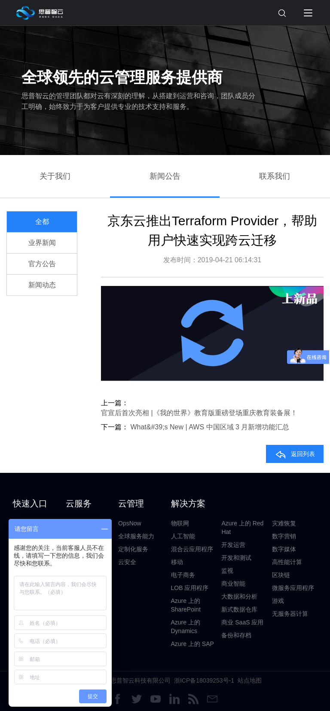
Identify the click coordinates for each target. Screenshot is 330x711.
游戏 (278, 600)
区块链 (281, 574)
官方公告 (42, 263)
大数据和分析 (239, 596)
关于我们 (55, 176)
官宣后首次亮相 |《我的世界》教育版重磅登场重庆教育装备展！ (199, 412)
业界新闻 (42, 242)
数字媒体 (284, 549)
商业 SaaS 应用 (242, 622)
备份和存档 (236, 635)
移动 (177, 562)
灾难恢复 (284, 523)
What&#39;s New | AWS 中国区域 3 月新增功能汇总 (209, 427)
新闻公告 (165, 176)
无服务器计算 (290, 613)
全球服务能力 (136, 536)
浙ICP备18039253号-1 (204, 680)
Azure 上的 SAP (192, 643)
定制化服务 (133, 549)
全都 (42, 221)
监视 (227, 570)
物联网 (180, 523)
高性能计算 (287, 562)
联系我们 (274, 176)
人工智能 (183, 536)
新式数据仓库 (239, 609)
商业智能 (233, 583)
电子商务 (183, 574)
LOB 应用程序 (190, 587)
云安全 (127, 562)
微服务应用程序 (293, 587)
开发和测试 (236, 557)
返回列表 (295, 453)
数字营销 (284, 536)
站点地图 (250, 680)
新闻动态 (42, 285)
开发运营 (233, 544)
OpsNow (129, 523)
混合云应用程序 (192, 549)
